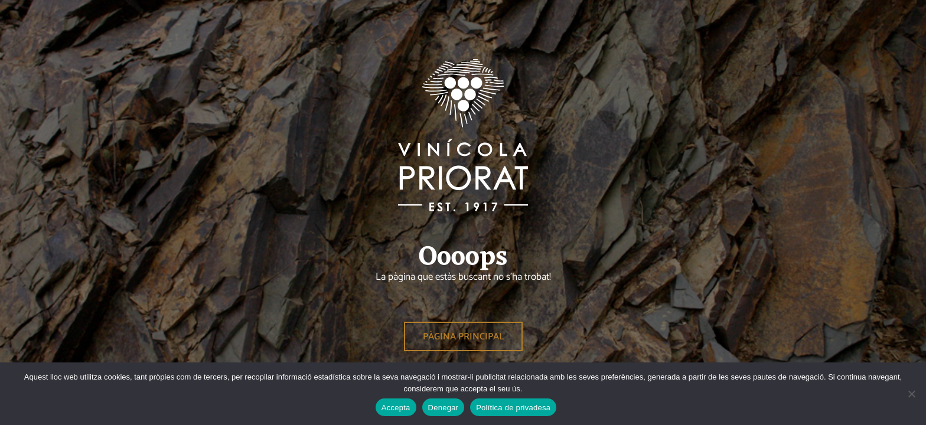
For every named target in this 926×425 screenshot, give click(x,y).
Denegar (443, 407)
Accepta (396, 407)
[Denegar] (911, 394)
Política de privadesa (513, 407)
